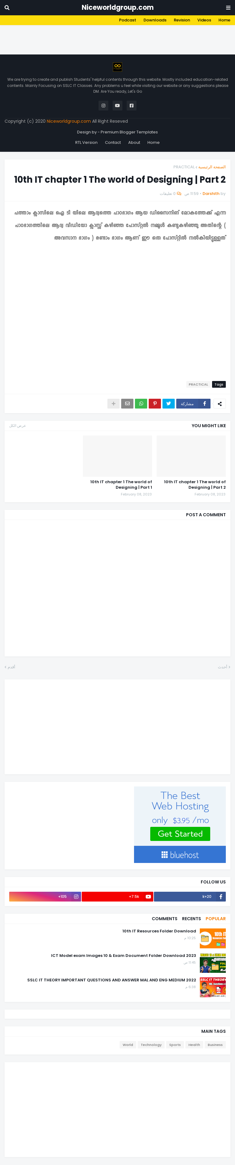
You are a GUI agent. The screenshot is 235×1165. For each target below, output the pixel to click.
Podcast (127, 20)
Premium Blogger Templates (129, 132)
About (134, 142)
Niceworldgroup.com (118, 7)
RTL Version (86, 142)
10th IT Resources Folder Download (159, 931)
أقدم (11, 667)
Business (215, 1044)
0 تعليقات (168, 193)
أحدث (222, 667)
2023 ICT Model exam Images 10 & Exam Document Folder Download (123, 955)
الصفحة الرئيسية (212, 167)
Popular (216, 919)
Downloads (155, 20)
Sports (175, 1044)
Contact (113, 142)
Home (224, 20)
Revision (182, 20)
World (128, 1044)
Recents (191, 919)
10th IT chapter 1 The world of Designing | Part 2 (195, 484)
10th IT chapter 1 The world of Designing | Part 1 (121, 484)
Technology (151, 1044)
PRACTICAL (184, 167)
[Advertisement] (123, 39)
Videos (204, 20)
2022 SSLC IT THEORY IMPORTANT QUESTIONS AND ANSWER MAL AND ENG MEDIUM (111, 980)
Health (194, 1044)
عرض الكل (17, 425)
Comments (164, 919)
